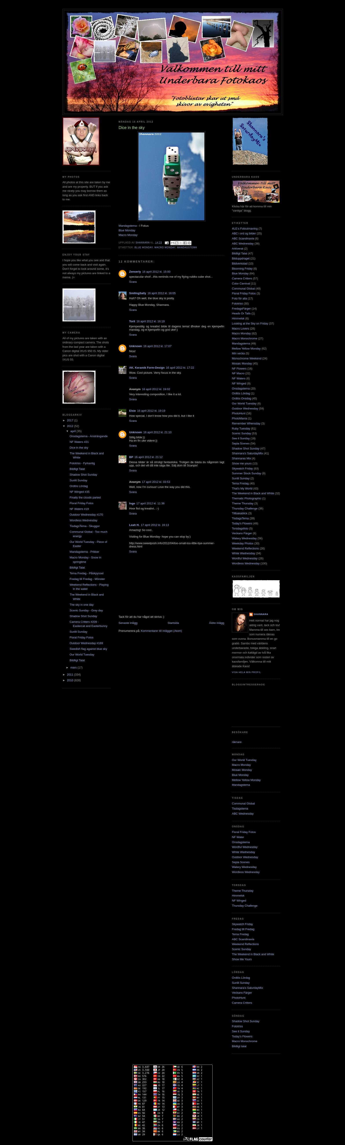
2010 (70, 680)
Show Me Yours (242, 959)
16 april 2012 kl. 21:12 (148, 457)
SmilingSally (137, 293)
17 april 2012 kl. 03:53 (156, 482)
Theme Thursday (242, 503)
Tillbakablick (239, 513)
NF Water (238, 837)
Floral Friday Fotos (81, 503)
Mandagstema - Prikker (84, 551)
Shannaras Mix (241, 458)
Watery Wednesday (244, 538)
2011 (70, 674)
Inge (132, 503)
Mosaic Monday (242, 363)
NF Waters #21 (79, 442)
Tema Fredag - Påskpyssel (86, 573)
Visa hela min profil (246, 672)
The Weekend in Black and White (253, 493)
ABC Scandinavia (243, 238)
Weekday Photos (242, 543)
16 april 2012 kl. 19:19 (151, 410)
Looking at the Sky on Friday (250, 323)
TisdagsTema (240, 518)
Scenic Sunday (241, 433)
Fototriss (237, 303)
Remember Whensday (246, 423)
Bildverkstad (240, 263)
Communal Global (243, 288)
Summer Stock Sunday (246, 473)
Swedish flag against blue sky (88, 648)
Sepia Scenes (241, 443)
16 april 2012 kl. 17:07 (157, 346)
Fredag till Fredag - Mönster (87, 579)
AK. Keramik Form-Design (147, 367)
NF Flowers (239, 368)
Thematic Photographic (246, 498)
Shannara (261, 614)
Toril (132, 321)
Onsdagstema (241, 388)
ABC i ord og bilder (244, 233)
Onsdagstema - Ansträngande (89, 436)
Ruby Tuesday (241, 428)
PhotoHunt (238, 413)
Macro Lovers (240, 328)
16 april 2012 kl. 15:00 (156, 271)
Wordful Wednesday (245, 558)
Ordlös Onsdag (241, 398)
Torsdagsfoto (240, 528)
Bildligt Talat (77, 469)
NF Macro (238, 373)
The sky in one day (82, 604)
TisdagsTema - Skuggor (85, 526)
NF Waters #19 (79, 509)
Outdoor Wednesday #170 (86, 514)
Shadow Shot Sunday (83, 474)
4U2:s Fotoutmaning (245, 228)
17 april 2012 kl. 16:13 (155, 525)
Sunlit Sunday (78, 480)
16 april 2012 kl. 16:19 (150, 321)
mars (74, 667)
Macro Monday (128, 235)
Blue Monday (127, 230)
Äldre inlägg (216, 623)
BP (131, 457)
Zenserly (135, 271)
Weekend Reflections (245, 548)
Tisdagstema (240, 808)
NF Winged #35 (79, 491)
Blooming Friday (242, 268)
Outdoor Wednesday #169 (86, 643)
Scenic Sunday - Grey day (86, 610)
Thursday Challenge (244, 508)
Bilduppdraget (241, 258)
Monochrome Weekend (246, 358)
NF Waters (239, 378)
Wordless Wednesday (83, 520)
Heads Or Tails (241, 313)
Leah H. (134, 525)
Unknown (135, 346)
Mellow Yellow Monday (246, 348)
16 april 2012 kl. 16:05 (161, 293)
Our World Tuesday (82, 654)
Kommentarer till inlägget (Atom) (161, 630)
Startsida (173, 623)
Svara (133, 281)
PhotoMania (239, 418)
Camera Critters (242, 278)
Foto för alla (239, 298)
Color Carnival (241, 283)
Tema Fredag (240, 483)
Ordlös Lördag (79, 486)
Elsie (132, 410)
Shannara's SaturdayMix (247, 453)
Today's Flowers (242, 523)
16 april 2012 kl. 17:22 (180, 367)
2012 (70, 426)
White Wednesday (243, 553)
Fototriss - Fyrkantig (82, 463)
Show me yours (242, 463)
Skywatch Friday (242, 468)
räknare (237, 742)
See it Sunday (241, 438)
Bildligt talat (239, 1046)
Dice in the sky (79, 447)
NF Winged (239, 383)
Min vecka (238, 353)
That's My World (242, 488)
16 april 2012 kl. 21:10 (157, 432)
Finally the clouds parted (85, 497)
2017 (70, 420)
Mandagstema (128, 225)
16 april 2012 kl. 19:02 (156, 389)
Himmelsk (238, 318)
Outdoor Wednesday (245, 408)
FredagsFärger (241, 308)
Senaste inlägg (128, 623)
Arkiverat (237, 248)
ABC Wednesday (243, 243)
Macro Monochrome (244, 338)
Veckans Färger (242, 533)
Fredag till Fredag (243, 929)
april (73, 431)
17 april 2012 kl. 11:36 (150, 503)
